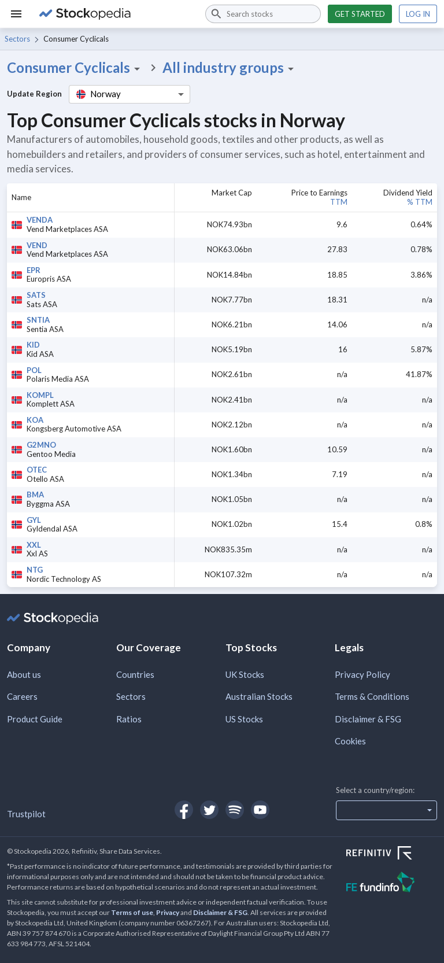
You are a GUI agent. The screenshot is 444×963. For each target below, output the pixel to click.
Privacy (167, 912)
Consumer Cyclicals (75, 67)
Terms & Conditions (372, 696)
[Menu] (16, 14)
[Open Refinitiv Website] (391, 854)
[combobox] (263, 14)
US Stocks (244, 719)
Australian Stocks (259, 696)
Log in (418, 14)
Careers (22, 696)
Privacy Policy (362, 674)
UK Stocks (244, 674)
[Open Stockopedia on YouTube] (260, 809)
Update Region (34, 93)
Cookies (350, 741)
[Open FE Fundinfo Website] (391, 883)
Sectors (17, 38)
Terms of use (132, 912)
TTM (338, 201)
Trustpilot (26, 814)
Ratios (129, 719)
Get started (360, 14)
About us (24, 674)
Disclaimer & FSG (368, 719)
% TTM (419, 201)
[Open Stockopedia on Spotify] (234, 809)
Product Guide (34, 719)
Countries (135, 674)
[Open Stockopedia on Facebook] (184, 809)
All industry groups (230, 67)
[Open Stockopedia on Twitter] (209, 809)
